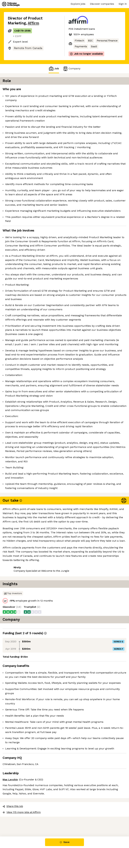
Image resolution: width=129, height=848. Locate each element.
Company (71, 68)
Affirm (33, 23)
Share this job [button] (16, 816)
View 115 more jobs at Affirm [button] (25, 822)
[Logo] (11, 4)
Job (54, 68)
